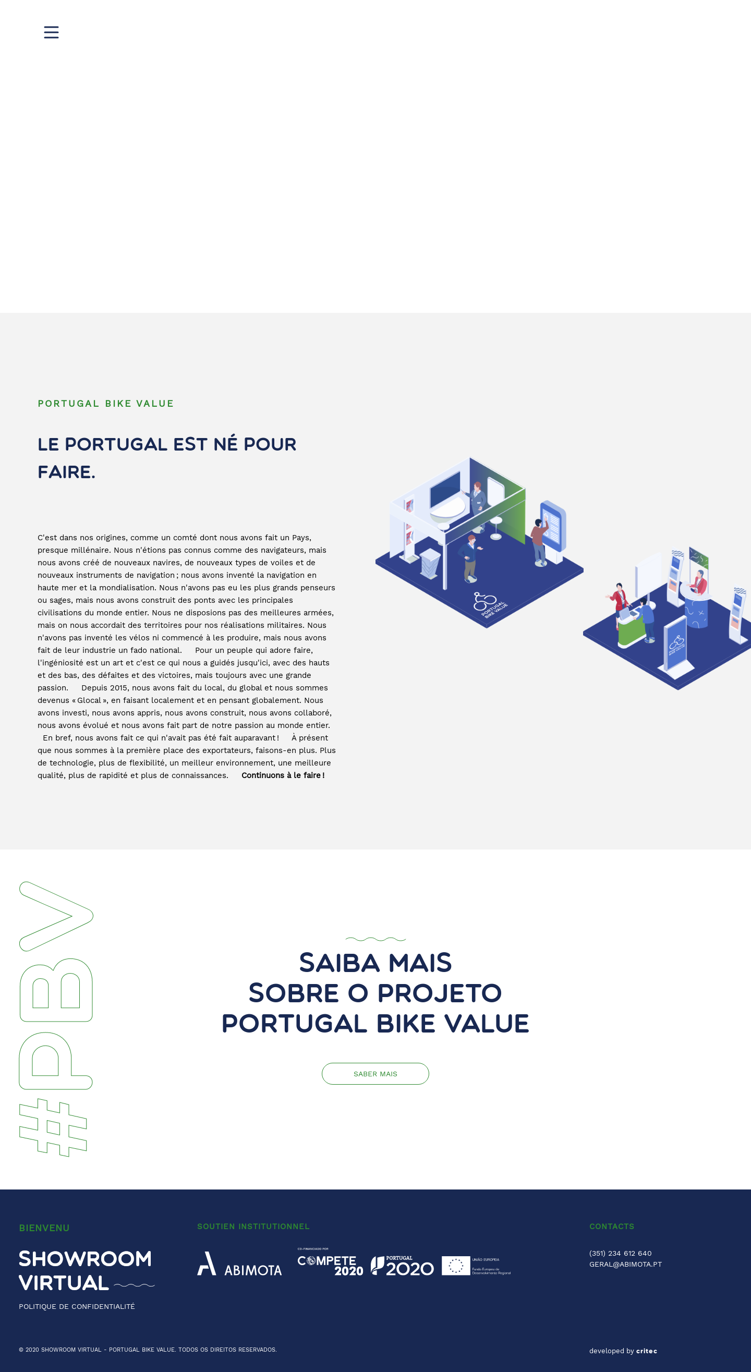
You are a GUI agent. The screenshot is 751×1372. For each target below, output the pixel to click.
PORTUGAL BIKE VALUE (142, 1349)
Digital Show (459, 31)
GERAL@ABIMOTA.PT (625, 1264)
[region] (375, 156)
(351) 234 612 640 (620, 1253)
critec (647, 1351)
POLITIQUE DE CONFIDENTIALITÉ (77, 1306)
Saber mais (375, 1074)
